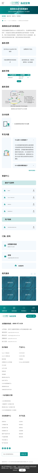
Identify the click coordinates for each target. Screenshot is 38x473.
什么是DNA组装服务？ (22, 141)
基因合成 (9, 192)
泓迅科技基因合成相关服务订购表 (12, 232)
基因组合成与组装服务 (27, 21)
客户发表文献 (5, 449)
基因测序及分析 (6, 392)
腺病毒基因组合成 (10, 215)
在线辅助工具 (5, 437)
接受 (23, 470)
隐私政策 (21, 443)
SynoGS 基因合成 (13, 21)
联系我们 (22, 16)
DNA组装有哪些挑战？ (22, 167)
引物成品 (21, 365)
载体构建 (4, 365)
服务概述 (4, 16)
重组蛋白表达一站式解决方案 (10, 413)
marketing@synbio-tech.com (15, 341)
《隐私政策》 (14, 470)
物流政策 (21, 440)
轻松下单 (28, 321)
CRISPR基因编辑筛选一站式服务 (11, 416)
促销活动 (4, 427)
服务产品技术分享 (7, 440)
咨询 (22, 79)
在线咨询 (21, 271)
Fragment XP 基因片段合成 (11, 200)
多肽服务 (4, 380)
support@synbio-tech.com (14, 263)
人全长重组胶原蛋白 (7, 407)
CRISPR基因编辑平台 (7, 389)
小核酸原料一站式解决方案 (9, 410)
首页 (5, 21)
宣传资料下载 (5, 434)
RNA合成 (4, 371)
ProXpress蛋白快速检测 (25, 368)
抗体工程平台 (5, 386)
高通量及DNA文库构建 (8, 368)
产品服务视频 (5, 443)
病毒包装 (4, 377)
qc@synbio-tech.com (13, 344)
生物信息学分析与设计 (8, 395)
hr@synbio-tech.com (13, 347)
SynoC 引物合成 (6, 359)
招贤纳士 (21, 434)
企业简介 (21, 427)
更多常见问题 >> (31, 172)
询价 (28, 78)
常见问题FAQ (5, 446)
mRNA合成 (5, 374)
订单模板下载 (5, 430)
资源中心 (16, 16)
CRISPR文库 (22, 359)
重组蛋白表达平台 (7, 383)
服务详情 (10, 16)
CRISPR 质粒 (22, 362)
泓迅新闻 (21, 437)
